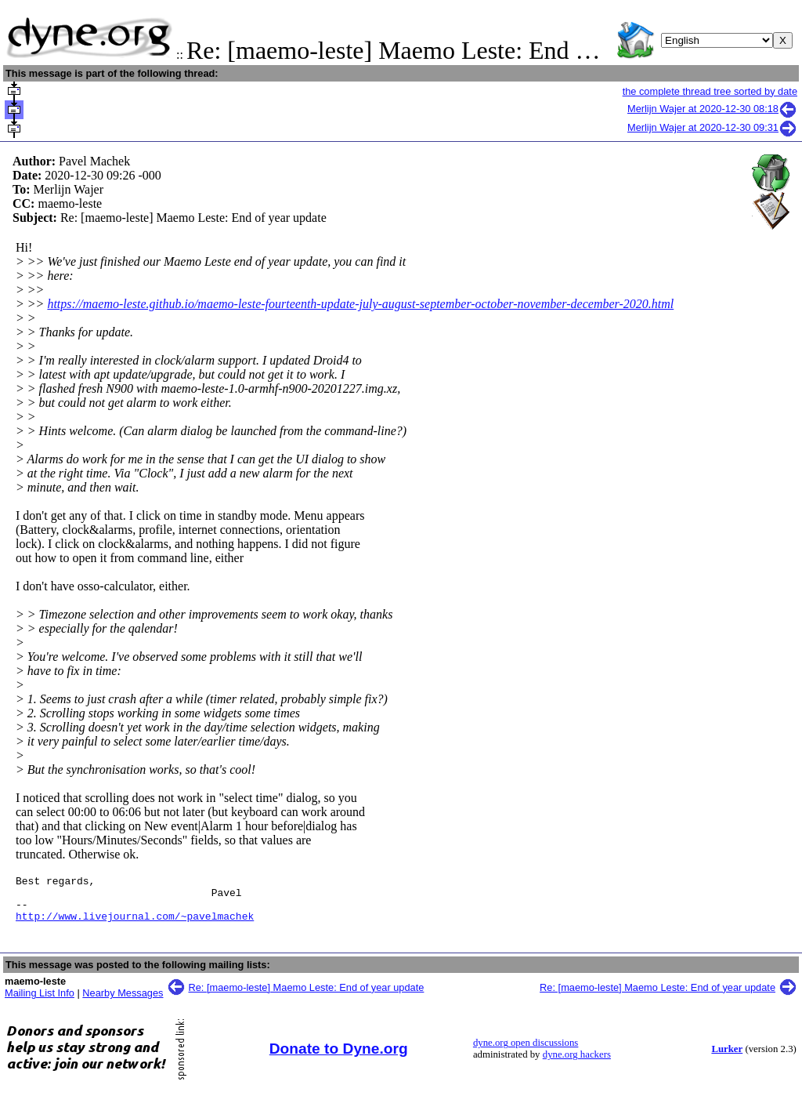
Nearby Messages (122, 1002)
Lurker (726, 1058)
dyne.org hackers (577, 1063)
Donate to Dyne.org (338, 1058)
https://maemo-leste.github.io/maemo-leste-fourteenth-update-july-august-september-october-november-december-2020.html (360, 303)
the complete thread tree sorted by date (710, 91)
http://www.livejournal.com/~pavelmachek (135, 925)
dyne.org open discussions (525, 1052)
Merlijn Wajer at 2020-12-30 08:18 (712, 108)
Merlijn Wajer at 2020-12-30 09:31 (712, 127)
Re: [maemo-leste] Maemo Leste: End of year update (306, 997)
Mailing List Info (39, 1002)
